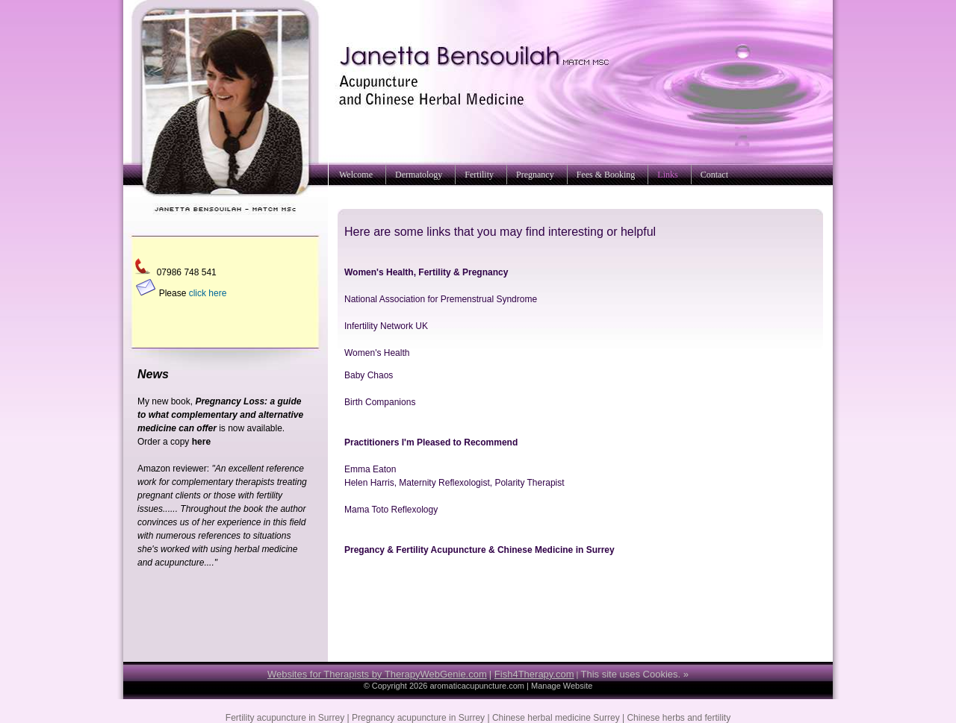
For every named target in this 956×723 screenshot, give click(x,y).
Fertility (479, 174)
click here (208, 293)
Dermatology (418, 174)
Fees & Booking (606, 174)
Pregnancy (535, 174)
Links (667, 174)
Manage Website (561, 685)
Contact (714, 174)
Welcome (356, 174)
